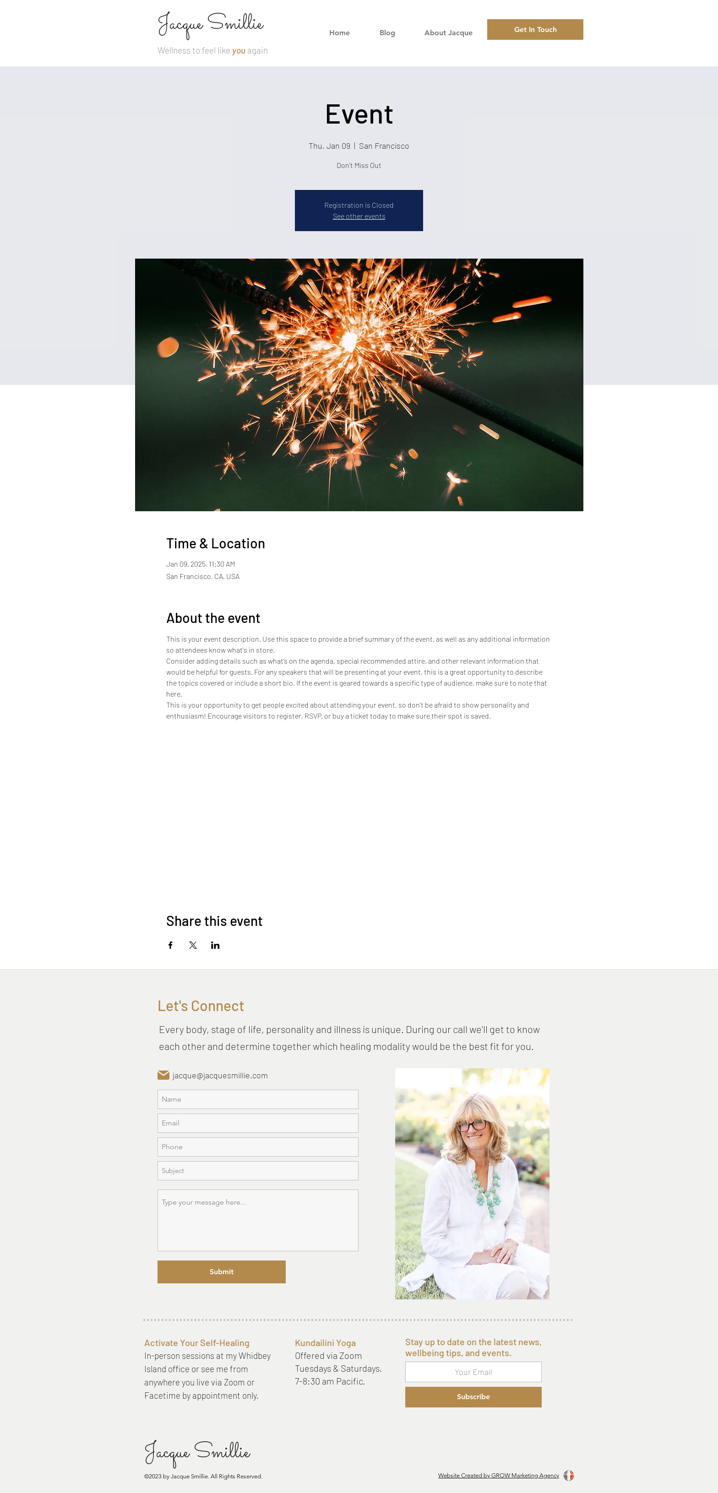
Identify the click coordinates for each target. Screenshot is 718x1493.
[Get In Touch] (535, 29)
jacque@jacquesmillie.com (220, 1075)
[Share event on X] (193, 945)
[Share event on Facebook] (170, 945)
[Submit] (222, 1271)
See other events (359, 215)
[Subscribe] (473, 1397)
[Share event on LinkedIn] (215, 945)
